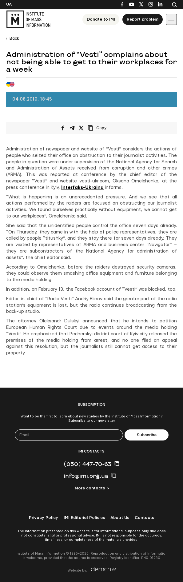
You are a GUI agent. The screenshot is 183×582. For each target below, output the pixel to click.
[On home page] (28, 19)
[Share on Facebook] (63, 128)
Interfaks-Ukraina (82, 187)
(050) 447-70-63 (87, 464)
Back (14, 38)
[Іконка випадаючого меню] (171, 19)
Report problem (142, 19)
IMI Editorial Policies (84, 518)
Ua (9, 4)
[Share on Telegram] (72, 128)
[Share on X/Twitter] (81, 128)
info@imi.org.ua (86, 475)
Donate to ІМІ (101, 19)
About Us (119, 518)
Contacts (144, 518)
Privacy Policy (43, 518)
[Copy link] (105, 128)
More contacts (90, 488)
